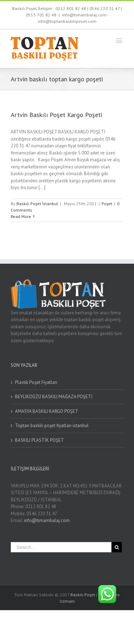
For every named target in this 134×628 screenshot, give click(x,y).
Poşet (106, 203)
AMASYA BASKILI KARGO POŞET (46, 411)
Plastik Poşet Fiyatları (36, 382)
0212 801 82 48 (70, 8)
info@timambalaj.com (47, 520)
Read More (21, 216)
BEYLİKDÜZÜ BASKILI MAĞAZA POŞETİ (54, 397)
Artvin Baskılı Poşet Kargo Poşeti (56, 115)
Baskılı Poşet (82, 594)
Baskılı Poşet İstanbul (37, 203)
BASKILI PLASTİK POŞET (39, 440)
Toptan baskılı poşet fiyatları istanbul (52, 425)
